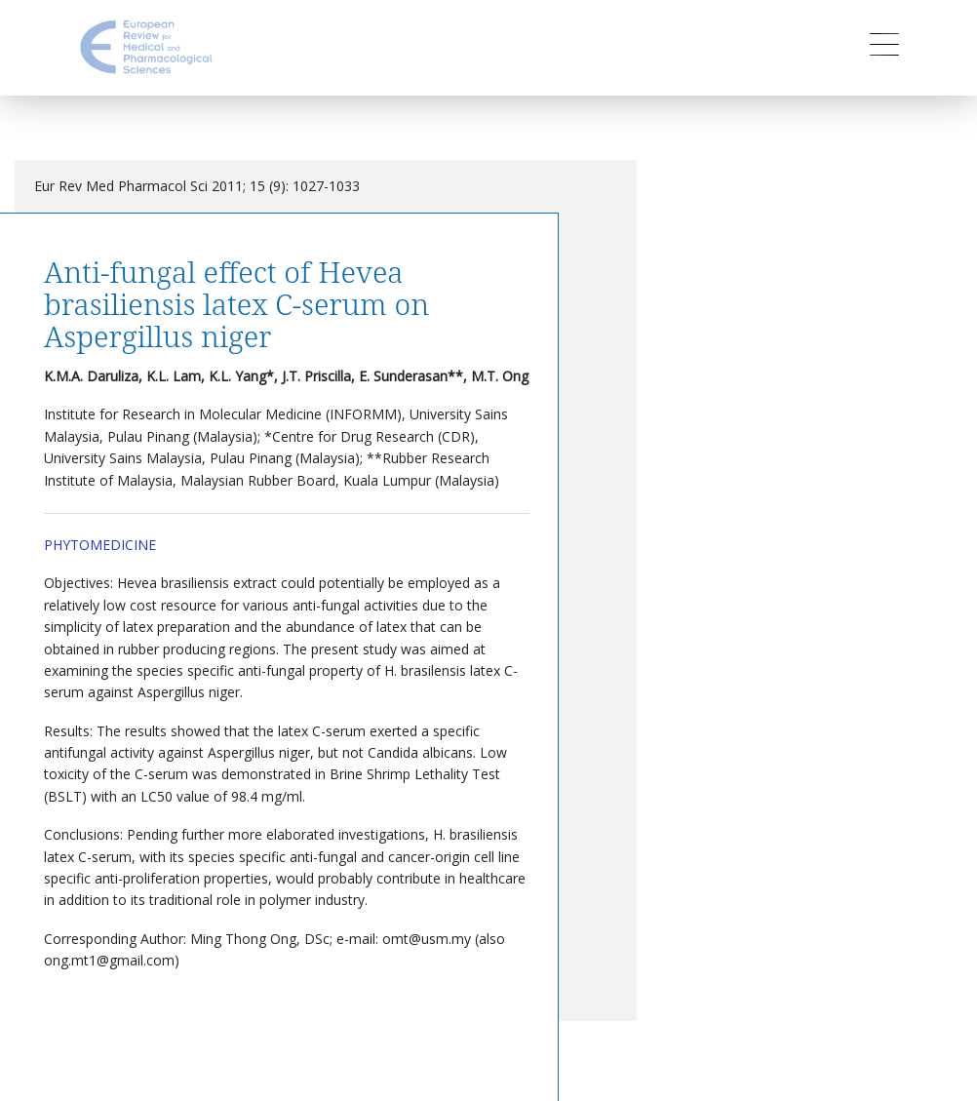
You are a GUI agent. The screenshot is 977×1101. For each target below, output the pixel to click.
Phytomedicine (100, 544)
